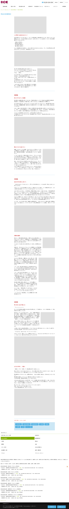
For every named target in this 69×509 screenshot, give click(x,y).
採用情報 (64, 6)
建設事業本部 (35, 424)
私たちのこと (47, 6)
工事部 (42, 424)
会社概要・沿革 (4, 450)
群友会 (47, 424)
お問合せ (56, 2)
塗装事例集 (5, 6)
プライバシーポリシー (39, 453)
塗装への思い (13, 6)
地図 (20, 467)
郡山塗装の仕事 (22, 6)
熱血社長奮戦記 (27, 424)
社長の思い (19, 424)
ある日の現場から (38, 447)
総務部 (18, 426)
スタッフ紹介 (29, 426)
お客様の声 (30, 6)
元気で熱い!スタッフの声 (6, 435)
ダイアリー (56, 6)
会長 (23, 426)
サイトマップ (3, 500)
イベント (66, 2)
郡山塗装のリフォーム (39, 6)
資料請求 (61, 2)
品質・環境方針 (38, 450)
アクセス (3, 453)
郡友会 (36, 441)
